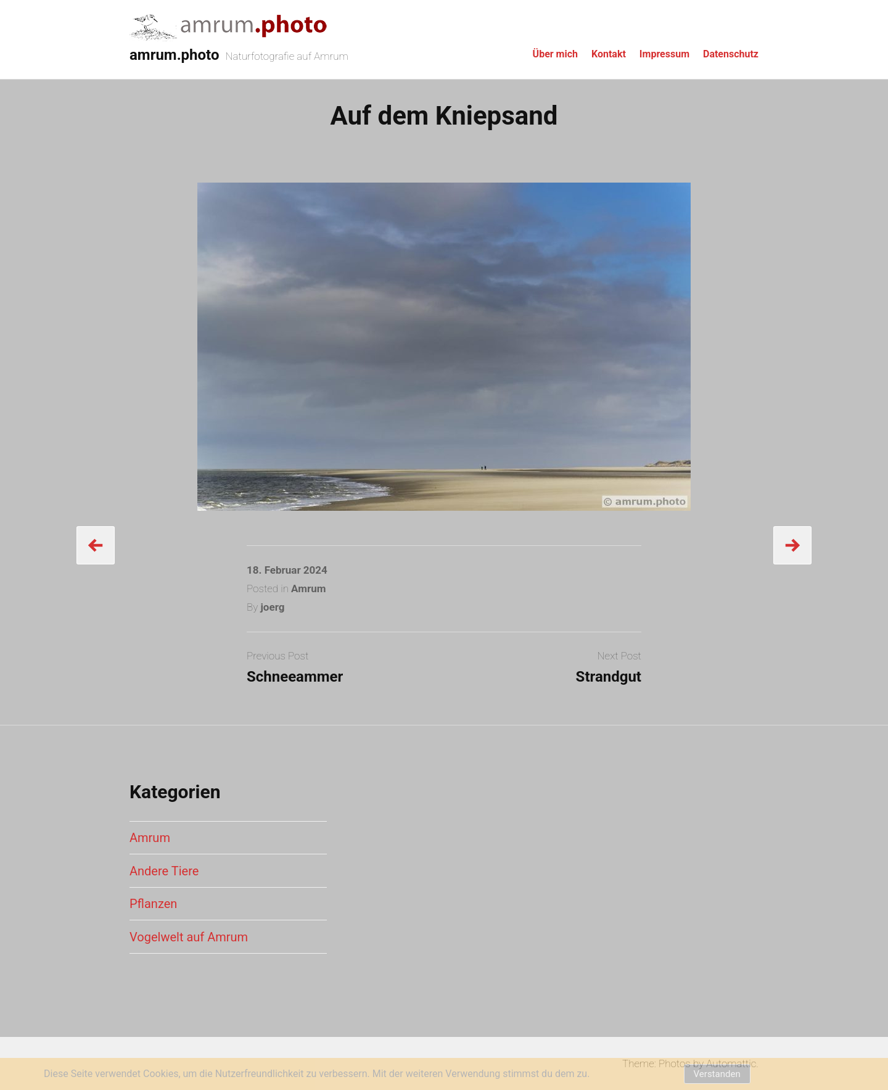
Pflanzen (153, 903)
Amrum (308, 588)
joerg (272, 607)
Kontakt (608, 54)
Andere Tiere (164, 871)
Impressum (664, 54)
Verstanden (717, 1074)
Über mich (555, 54)
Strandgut (608, 676)
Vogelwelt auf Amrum (189, 937)
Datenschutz (730, 54)
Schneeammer (295, 676)
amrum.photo (174, 55)
